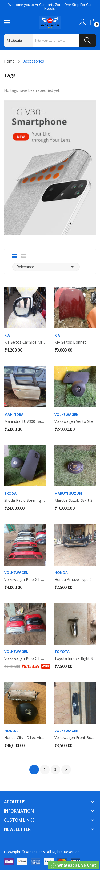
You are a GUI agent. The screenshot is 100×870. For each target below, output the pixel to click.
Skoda (10, 493)
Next (66, 769)
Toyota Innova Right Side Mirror (75, 658)
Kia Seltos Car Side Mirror (25, 342)
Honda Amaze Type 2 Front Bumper (75, 579)
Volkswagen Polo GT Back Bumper (25, 658)
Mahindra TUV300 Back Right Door (25, 421)
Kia (7, 335)
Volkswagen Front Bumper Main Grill (75, 737)
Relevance (46, 267)
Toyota (62, 651)
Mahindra (13, 414)
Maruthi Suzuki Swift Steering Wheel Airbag (75, 500)
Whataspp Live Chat (73, 865)
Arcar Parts (35, 851)
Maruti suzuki (68, 493)
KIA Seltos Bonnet (70, 342)
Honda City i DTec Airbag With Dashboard (25, 737)
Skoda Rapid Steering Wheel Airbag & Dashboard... (25, 500)
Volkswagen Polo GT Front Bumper (25, 579)
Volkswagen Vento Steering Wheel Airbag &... (75, 421)
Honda (61, 572)
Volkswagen (66, 414)
